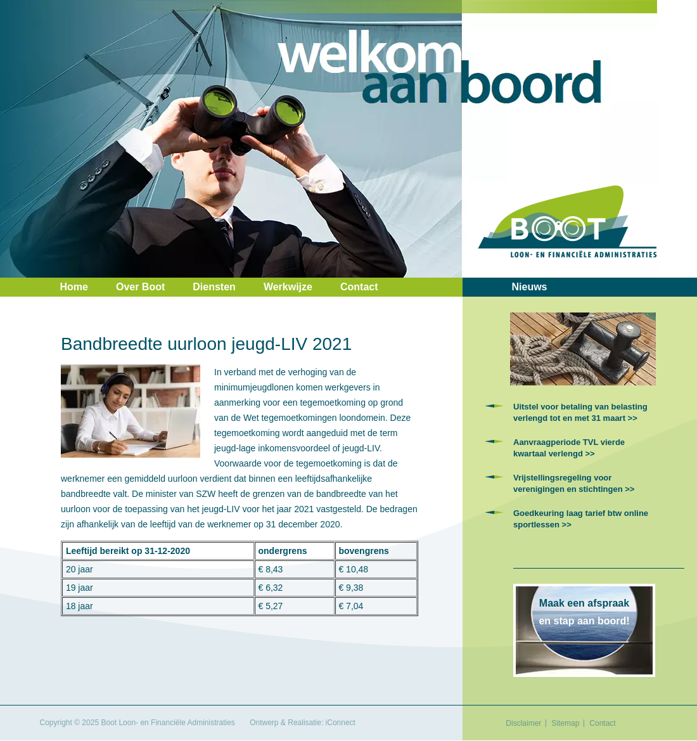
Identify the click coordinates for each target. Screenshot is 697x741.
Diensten (214, 286)
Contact (359, 286)
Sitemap (565, 723)
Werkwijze (288, 286)
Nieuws (529, 286)
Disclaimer (523, 723)
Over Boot (140, 286)
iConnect (340, 722)
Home (74, 286)
